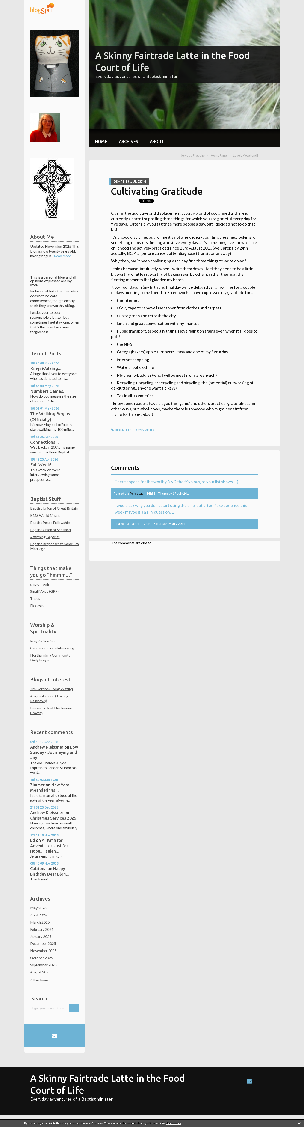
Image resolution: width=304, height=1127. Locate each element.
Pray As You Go (42, 641)
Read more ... (64, 255)
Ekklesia (37, 605)
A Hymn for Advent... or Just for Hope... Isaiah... (49, 845)
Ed (32, 840)
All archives (39, 980)
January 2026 (40, 936)
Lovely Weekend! (245, 155)
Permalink (121, 430)
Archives (128, 141)
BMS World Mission (46, 515)
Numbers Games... (48, 391)
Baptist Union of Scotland (50, 529)
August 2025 (40, 972)
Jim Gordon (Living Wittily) (51, 689)
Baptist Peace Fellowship (50, 522)
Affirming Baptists (45, 537)
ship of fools (40, 584)
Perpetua (136, 493)
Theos (35, 598)
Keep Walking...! (46, 368)
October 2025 (41, 957)
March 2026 (40, 922)
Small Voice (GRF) (44, 591)
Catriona (38, 868)
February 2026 (41, 929)
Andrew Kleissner (46, 747)
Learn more (173, 1123)
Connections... (44, 442)
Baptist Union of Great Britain (54, 508)
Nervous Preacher (193, 155)
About (157, 141)
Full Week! (40, 464)
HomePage (219, 155)
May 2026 (38, 908)
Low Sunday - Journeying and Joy (54, 752)
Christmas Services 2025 (53, 818)
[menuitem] (101, 138)
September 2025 (43, 965)
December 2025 (43, 943)
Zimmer (37, 784)
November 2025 (43, 950)
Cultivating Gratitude (157, 191)
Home (101, 141)
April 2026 (38, 915)
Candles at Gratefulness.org (52, 648)
